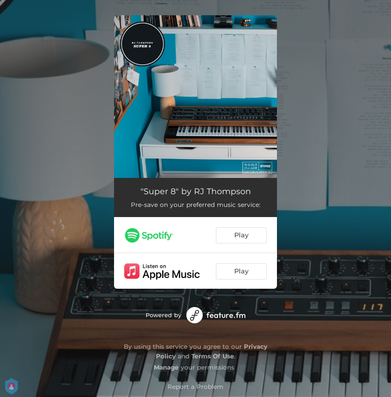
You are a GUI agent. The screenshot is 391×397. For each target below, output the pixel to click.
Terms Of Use (212, 356)
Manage (166, 367)
